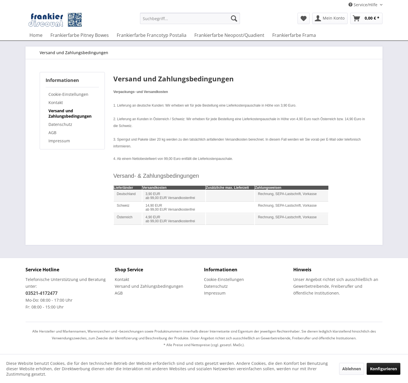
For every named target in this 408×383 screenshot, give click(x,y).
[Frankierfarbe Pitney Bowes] (79, 35)
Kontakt (55, 102)
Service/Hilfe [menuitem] (363, 4)
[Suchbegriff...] (190, 18)
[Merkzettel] (304, 18)
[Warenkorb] (366, 18)
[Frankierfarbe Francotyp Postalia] (151, 35)
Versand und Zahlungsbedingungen (70, 113)
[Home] (36, 35)
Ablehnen (351, 368)
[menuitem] (190, 21)
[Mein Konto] (330, 18)
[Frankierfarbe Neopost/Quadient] (229, 35)
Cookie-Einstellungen (68, 94)
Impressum (59, 140)
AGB (52, 132)
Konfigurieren (383, 368)
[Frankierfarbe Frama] (294, 35)
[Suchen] (234, 18)
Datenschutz (60, 124)
